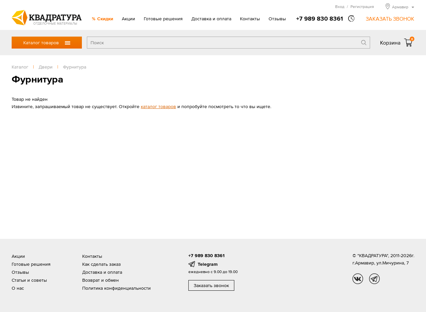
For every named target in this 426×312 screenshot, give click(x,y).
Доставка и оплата (211, 18)
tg (374, 278)
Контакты (250, 18)
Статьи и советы (29, 280)
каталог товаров (158, 106)
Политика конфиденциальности (116, 288)
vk (357, 278)
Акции (128, 18)
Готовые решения (163, 18)
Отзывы (277, 18)
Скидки (105, 18)
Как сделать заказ (101, 264)
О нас (18, 288)
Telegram (208, 264)
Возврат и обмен (100, 280)
